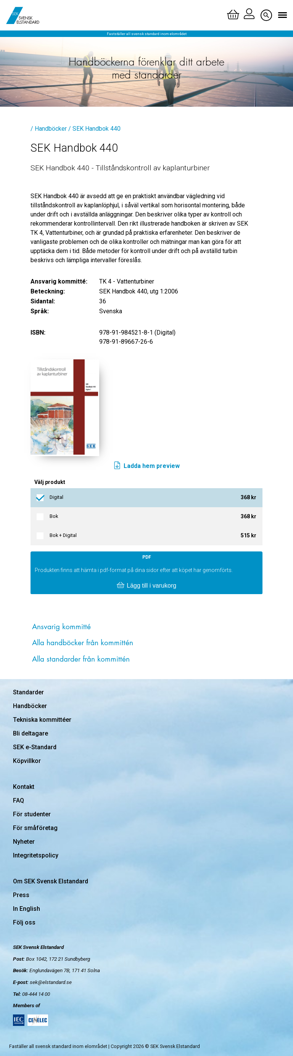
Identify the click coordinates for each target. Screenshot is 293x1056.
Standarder (28, 692)
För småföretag (35, 828)
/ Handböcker (49, 128)
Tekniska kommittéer (42, 719)
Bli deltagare (30, 733)
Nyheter (24, 841)
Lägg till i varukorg (146, 585)
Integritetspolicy (35, 855)
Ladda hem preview (146, 466)
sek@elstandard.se (51, 982)
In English (26, 908)
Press (21, 895)
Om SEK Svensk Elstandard (50, 881)
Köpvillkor (27, 760)
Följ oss (24, 922)
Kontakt (23, 786)
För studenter (32, 814)
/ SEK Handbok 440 (94, 128)
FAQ (18, 800)
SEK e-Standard (34, 747)
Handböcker (30, 706)
